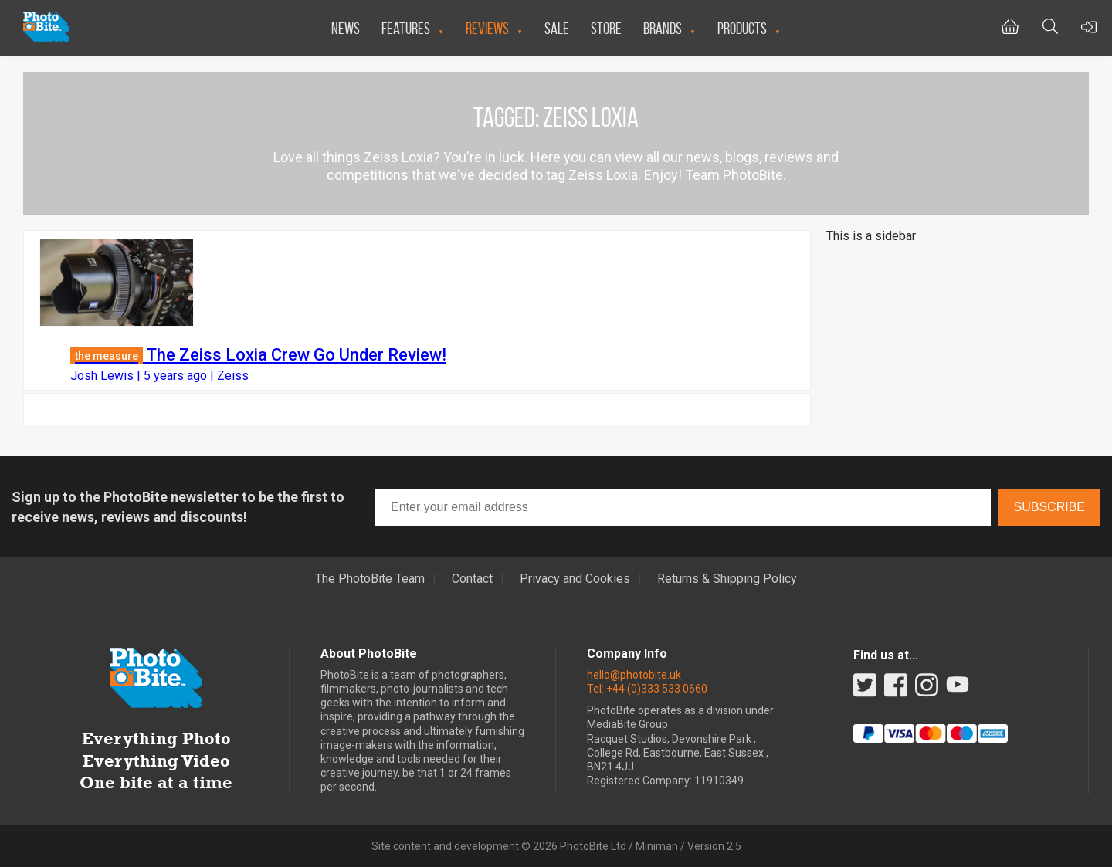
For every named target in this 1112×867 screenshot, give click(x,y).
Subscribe (1049, 506)
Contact (472, 579)
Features (405, 28)
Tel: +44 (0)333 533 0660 (647, 688)
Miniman (657, 846)
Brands (662, 28)
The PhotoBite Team (370, 579)
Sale (556, 28)
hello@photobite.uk (634, 675)
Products (742, 28)
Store (606, 28)
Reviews (487, 28)
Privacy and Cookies (575, 579)
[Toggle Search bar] (1050, 28)
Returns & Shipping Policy (727, 579)
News (345, 28)
